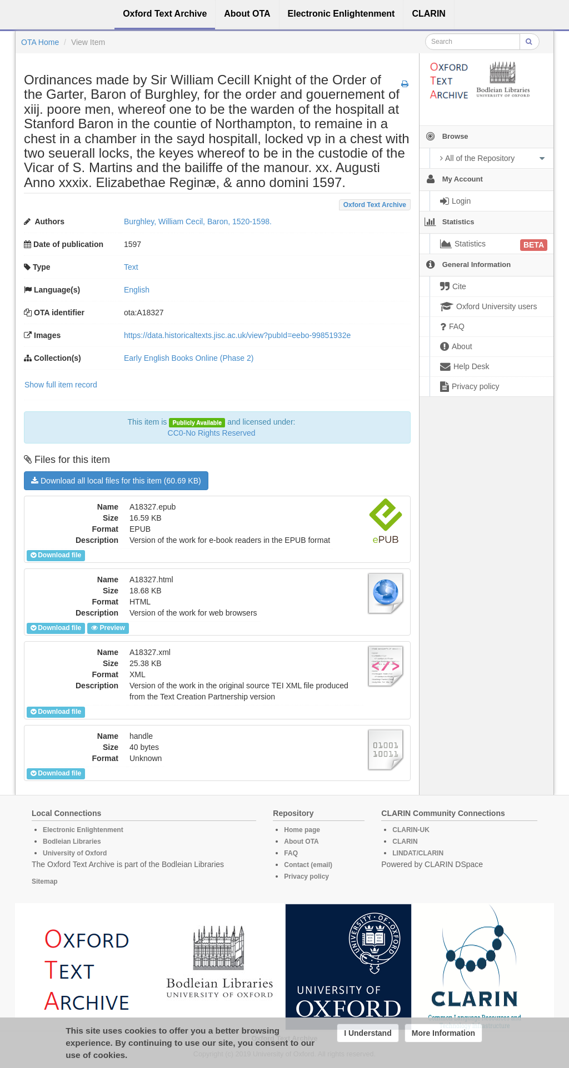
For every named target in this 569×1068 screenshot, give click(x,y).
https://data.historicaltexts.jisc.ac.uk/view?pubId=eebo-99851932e (237, 335)
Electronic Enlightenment (83, 830)
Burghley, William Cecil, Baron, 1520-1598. (198, 221)
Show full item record (60, 384)
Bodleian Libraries (72, 841)
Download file (56, 555)
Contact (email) (308, 865)
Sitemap (45, 881)
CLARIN (404, 841)
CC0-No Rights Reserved (212, 433)
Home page (302, 830)
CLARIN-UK (411, 830)
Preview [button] (107, 628)
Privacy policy (306, 876)
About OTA (301, 841)
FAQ (291, 853)
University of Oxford (75, 853)
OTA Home (40, 42)
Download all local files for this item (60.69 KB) (116, 480)
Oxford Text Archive (374, 205)
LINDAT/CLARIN (417, 853)
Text (131, 267)
